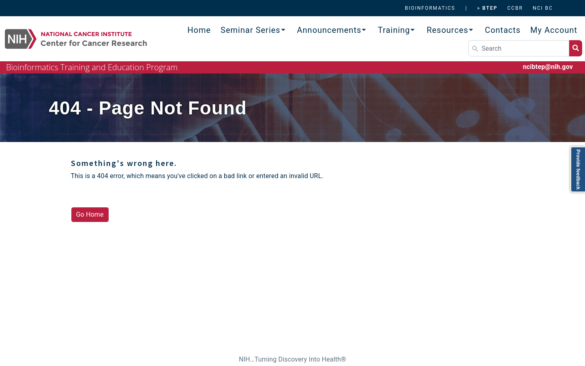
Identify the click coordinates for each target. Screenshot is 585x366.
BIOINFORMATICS (430, 8)
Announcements (329, 30)
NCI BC (543, 8)
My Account (553, 30)
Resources (447, 30)
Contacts (503, 30)
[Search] (518, 48)
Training (394, 30)
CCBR (515, 8)
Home (199, 30)
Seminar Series (251, 30)
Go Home (90, 214)
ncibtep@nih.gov (548, 67)
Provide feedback (578, 169)
